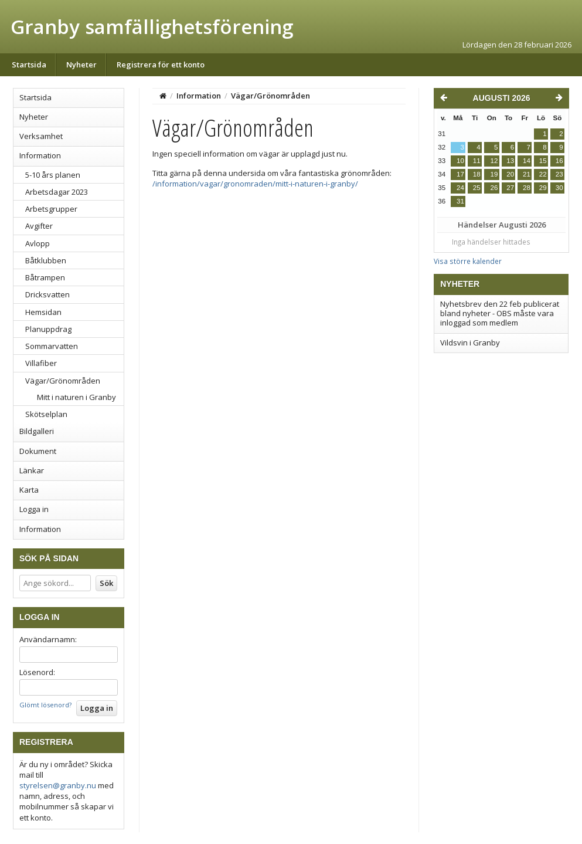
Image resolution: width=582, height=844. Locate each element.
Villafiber (41, 363)
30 (559, 187)
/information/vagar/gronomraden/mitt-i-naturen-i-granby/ (255, 183)
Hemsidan (43, 312)
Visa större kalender (468, 261)
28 (526, 187)
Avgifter (39, 226)
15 (543, 160)
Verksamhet (41, 136)
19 (494, 174)
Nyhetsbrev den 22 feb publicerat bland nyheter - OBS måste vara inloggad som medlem (499, 313)
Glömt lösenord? (45, 704)
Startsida (29, 64)
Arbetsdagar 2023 (56, 192)
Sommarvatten (51, 346)
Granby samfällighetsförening (152, 26)
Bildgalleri (36, 431)
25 (477, 187)
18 (477, 174)
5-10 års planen (52, 175)
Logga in (34, 509)
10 (460, 160)
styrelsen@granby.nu (57, 785)
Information (40, 155)
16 (559, 160)
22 (543, 174)
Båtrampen (45, 277)
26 (494, 187)
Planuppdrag (48, 329)
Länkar (31, 470)
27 (510, 187)
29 (543, 187)
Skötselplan (46, 414)
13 (510, 160)
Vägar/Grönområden (62, 380)
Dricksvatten (47, 294)
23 (559, 174)
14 (526, 160)
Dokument (37, 451)
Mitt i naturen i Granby (76, 397)
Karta (29, 489)
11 (477, 160)
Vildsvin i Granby (470, 342)
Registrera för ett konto (161, 64)
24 (460, 187)
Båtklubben (45, 260)
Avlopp (37, 243)
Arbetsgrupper (51, 209)
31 (460, 201)
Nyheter (81, 64)
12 (494, 160)
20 (510, 174)
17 (460, 174)
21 (526, 174)
